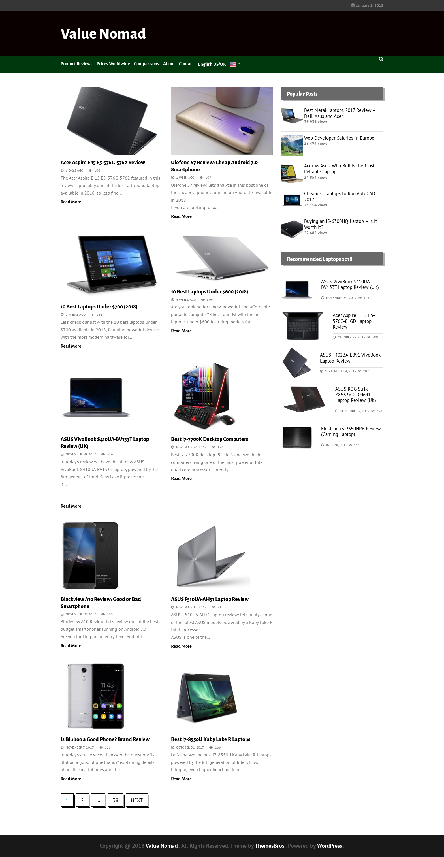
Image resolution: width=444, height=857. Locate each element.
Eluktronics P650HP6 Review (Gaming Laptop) (351, 431)
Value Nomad (103, 34)
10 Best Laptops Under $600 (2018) (209, 292)
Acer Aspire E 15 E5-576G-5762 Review (103, 162)
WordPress (330, 845)
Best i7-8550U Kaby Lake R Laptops (210, 739)
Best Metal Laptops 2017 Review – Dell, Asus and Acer (339, 113)
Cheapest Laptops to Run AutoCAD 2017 (339, 196)
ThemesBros (270, 845)
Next (137, 800)
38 (115, 800)
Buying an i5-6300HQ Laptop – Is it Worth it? (340, 224)
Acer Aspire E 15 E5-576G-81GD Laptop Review (354, 321)
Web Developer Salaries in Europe (339, 138)
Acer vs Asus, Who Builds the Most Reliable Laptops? (339, 169)
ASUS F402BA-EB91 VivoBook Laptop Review (350, 358)
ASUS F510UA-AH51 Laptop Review (210, 599)
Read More (71, 201)
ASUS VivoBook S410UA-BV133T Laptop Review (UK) (350, 284)
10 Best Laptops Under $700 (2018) (99, 307)
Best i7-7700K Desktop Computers (209, 439)
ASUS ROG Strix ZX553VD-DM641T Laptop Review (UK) (355, 395)
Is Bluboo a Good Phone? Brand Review (105, 739)
